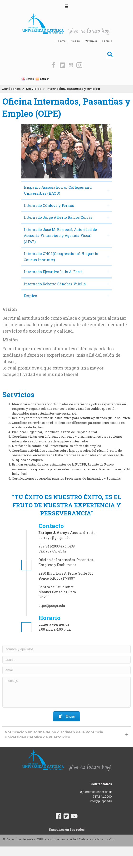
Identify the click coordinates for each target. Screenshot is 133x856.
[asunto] (66, 660)
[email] (66, 670)
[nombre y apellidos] (66, 649)
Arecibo (75, 40)
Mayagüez (91, 40)
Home (62, 40)
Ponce (106, 40)
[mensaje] (66, 692)
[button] (53, 65)
